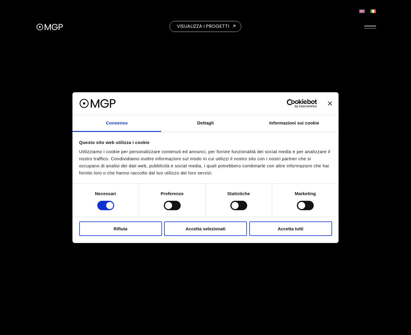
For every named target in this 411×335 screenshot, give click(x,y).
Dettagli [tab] (205, 122)
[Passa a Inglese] (362, 11)
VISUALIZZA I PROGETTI (203, 26)
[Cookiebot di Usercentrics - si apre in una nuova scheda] (291, 103)
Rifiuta (120, 228)
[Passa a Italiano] (373, 11)
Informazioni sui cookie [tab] (294, 122)
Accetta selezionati (205, 228)
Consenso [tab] (116, 122)
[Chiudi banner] (330, 103)
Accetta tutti (290, 228)
